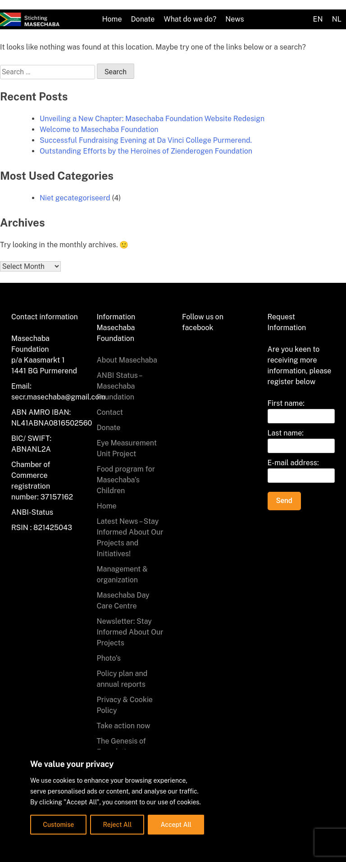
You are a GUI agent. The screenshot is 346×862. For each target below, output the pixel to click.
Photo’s (109, 658)
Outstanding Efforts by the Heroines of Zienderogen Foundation (146, 151)
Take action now (123, 725)
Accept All (176, 824)
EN (318, 19)
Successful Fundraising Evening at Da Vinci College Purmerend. (146, 140)
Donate (143, 19)
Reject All (117, 824)
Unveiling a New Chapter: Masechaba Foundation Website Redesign (152, 118)
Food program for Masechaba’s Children (126, 480)
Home (112, 19)
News (234, 19)
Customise (58, 824)
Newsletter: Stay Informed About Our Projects (130, 632)
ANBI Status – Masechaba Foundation (119, 386)
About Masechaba (127, 360)
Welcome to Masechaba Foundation (99, 129)
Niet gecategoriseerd (75, 198)
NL (336, 19)
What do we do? (190, 19)
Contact (110, 412)
